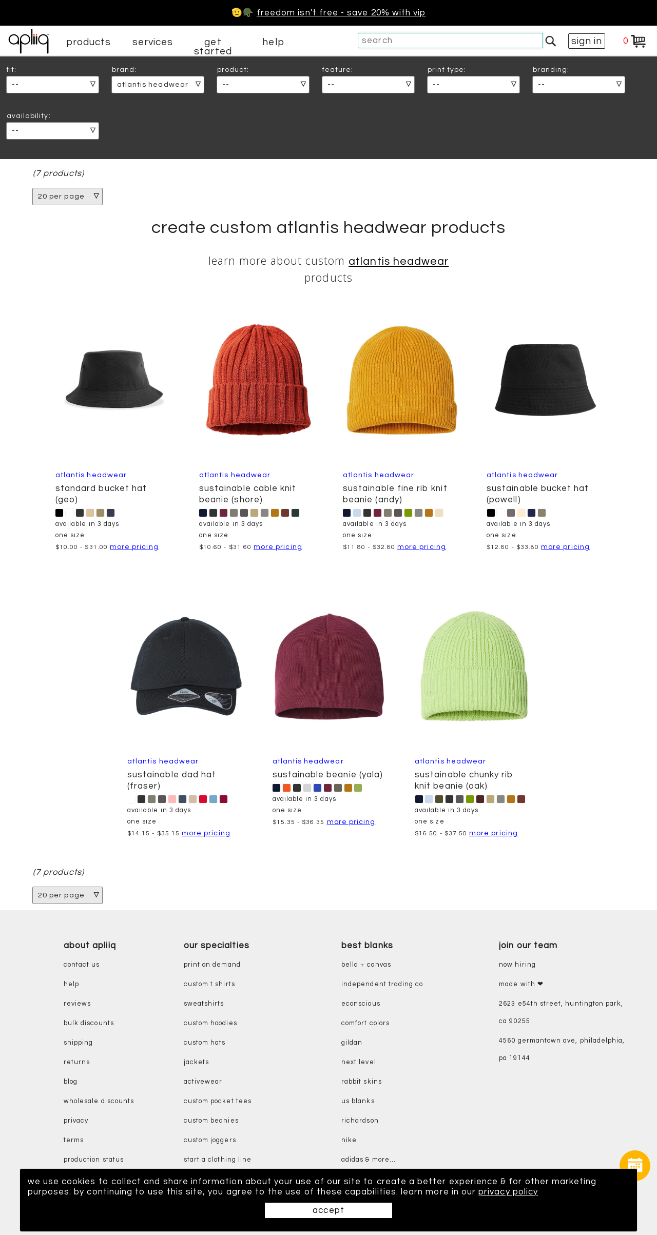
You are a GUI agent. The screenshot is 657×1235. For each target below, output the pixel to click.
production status (94, 1160)
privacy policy (508, 1192)
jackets (196, 1063)
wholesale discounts (99, 1102)
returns (77, 1063)
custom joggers (210, 1141)
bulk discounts (89, 1024)
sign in (586, 41)
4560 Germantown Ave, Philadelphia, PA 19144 (562, 1050)
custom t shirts (209, 985)
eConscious (360, 1004)
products (88, 42)
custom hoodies (210, 1024)
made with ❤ (521, 985)
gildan (351, 1043)
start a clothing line (218, 1160)
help (273, 42)
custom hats (205, 1043)
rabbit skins (361, 1082)
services (152, 42)
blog (71, 1082)
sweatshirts (204, 1004)
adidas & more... (368, 1160)
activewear (203, 1082)
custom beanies (211, 1121)
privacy (76, 1121)
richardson (360, 1121)
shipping (78, 1043)
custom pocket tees (218, 1102)
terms (74, 1141)
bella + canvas (366, 965)
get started (212, 46)
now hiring (517, 965)
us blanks (358, 1102)
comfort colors (365, 1024)
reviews (77, 1004)
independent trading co (382, 985)
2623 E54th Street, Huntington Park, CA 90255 (561, 1013)
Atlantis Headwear (399, 261)
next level (358, 1063)
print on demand (212, 965)
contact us (82, 965)
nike (349, 1141)
